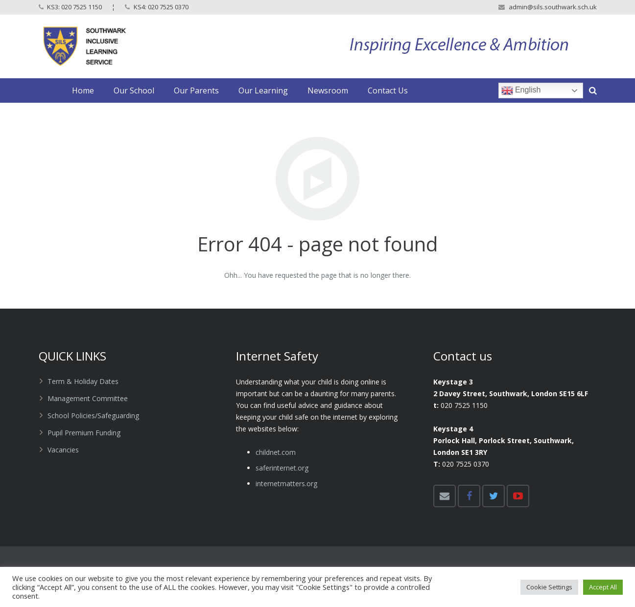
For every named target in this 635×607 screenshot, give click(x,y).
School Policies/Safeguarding (93, 415)
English (521, 90)
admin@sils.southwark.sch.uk (553, 6)
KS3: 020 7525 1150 (74, 6)
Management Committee (87, 398)
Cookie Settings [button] (549, 587)
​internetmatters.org (286, 483)
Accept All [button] (603, 587)
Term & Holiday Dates (82, 381)
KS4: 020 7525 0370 (161, 6)
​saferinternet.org (282, 467)
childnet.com (276, 452)
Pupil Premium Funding (83, 432)
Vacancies (63, 449)
